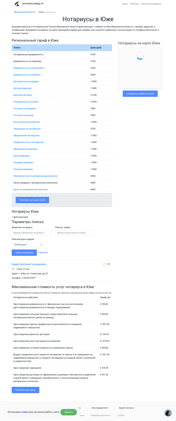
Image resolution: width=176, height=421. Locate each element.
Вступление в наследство (26, 122)
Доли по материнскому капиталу (30, 189)
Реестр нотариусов (151, 3)
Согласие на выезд (23, 115)
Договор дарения (22, 88)
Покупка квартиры (23, 169)
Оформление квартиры (25, 149)
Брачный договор (22, 95)
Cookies (120, 415)
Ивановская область (24, 12)
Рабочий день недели (23, 239)
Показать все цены (25, 390)
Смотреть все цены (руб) (32, 200)
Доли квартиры (21, 155)
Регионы (134, 3)
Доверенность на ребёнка (26, 74)
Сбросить (43, 252)
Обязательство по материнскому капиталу (35, 176)
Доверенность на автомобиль (29, 68)
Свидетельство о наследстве (28, 142)
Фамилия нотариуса (22, 227)
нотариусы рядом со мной (140, 93)
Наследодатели (100, 408)
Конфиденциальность (101, 415)
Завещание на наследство (27, 128)
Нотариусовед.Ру (33, 3)
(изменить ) (49, 12)
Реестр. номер (62, 227)
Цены (125, 3)
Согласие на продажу (24, 108)
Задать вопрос (126, 408)
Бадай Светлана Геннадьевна (29, 264)
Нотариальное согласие (25, 101)
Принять (68, 412)
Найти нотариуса (24, 252)
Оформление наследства (26, 135)
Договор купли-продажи (26, 81)
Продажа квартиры (23, 162)
